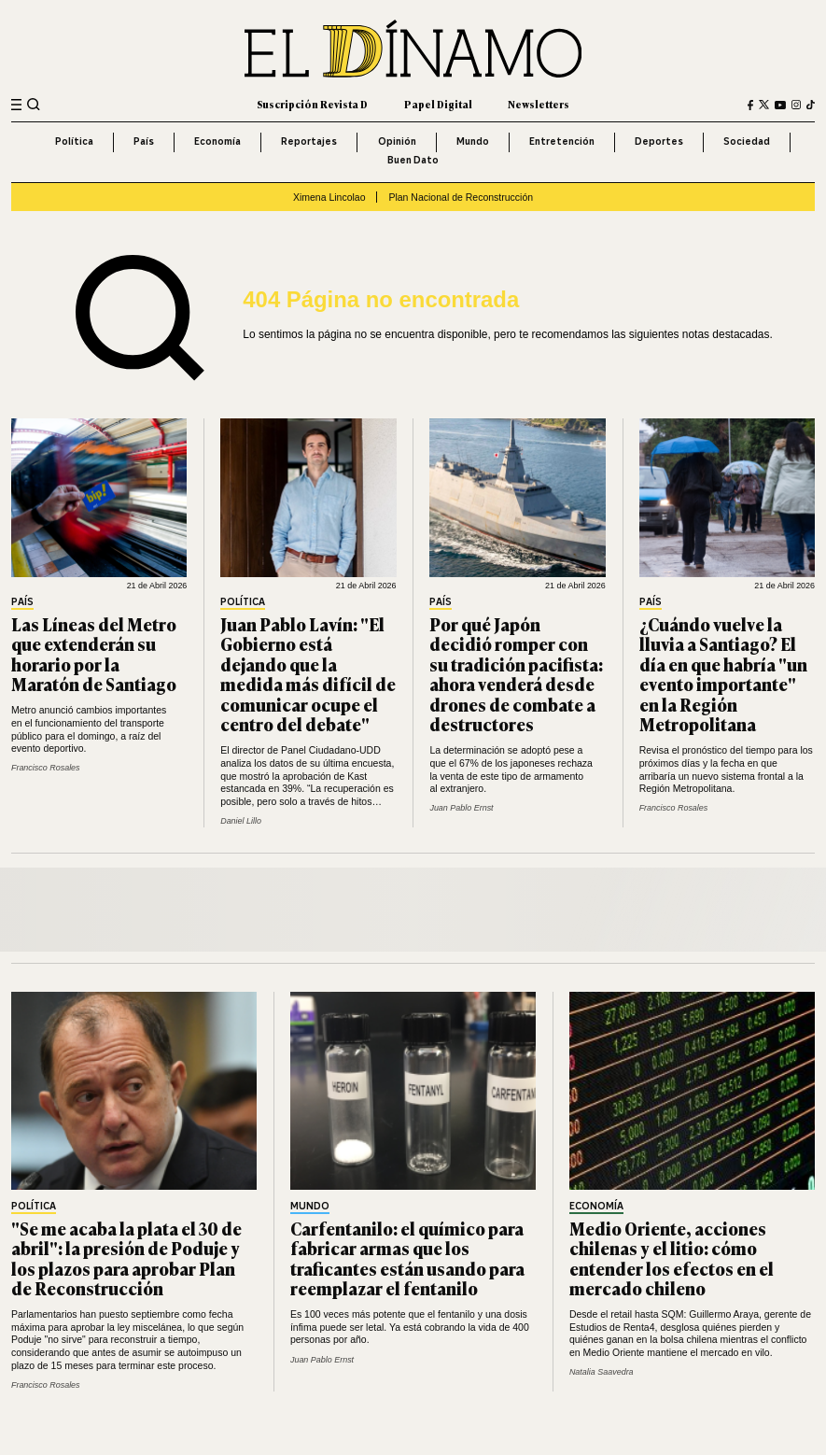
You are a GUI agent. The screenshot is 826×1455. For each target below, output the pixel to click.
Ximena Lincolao (329, 197)
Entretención (562, 141)
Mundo (472, 141)
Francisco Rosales (45, 767)
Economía (217, 141)
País (143, 141)
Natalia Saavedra (601, 1372)
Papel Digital (438, 104)
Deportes (659, 141)
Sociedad (746, 141)
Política (74, 141)
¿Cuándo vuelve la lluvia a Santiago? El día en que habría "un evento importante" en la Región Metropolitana (723, 674)
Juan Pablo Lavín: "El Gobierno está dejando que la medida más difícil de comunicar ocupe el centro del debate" (308, 674)
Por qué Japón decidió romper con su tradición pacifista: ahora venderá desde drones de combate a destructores (516, 674)
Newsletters (538, 104)
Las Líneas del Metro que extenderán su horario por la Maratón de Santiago (93, 654)
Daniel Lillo (240, 821)
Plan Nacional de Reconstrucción (460, 197)
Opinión (397, 141)
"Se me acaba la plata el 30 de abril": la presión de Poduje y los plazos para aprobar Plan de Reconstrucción (126, 1258)
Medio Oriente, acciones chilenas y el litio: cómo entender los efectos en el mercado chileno (671, 1258)
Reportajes (309, 141)
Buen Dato (413, 160)
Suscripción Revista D (312, 104)
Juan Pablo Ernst (461, 807)
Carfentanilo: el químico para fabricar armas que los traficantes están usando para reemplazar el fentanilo (407, 1258)
